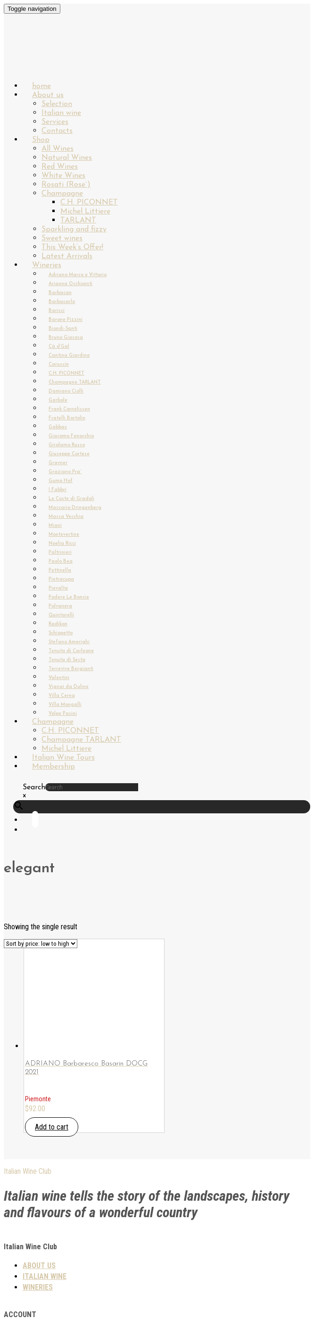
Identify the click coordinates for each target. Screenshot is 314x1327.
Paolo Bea (61, 561)
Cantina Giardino (69, 355)
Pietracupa (61, 579)
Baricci (57, 310)
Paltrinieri (60, 552)
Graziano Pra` (65, 472)
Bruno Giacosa (66, 337)
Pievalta (58, 588)
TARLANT (78, 220)
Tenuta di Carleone (71, 651)
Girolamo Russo (67, 445)
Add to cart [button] (51, 1126)
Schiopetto (61, 633)
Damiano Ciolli (66, 391)
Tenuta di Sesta (67, 660)
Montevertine (64, 534)
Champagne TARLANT (75, 382)
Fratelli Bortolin (67, 418)
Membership (53, 766)
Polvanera (60, 606)
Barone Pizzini (66, 319)
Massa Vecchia (66, 516)
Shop (41, 140)
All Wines (57, 149)
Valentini (59, 677)
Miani (55, 525)
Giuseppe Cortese (69, 454)
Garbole (58, 400)
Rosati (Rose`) (66, 184)
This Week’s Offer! (72, 247)
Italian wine (61, 113)
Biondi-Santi (63, 328)
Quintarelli (61, 615)
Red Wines (59, 167)
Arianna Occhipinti (70, 284)
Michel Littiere (85, 211)
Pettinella (60, 570)
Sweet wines (62, 238)
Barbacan (60, 292)
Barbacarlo (62, 301)
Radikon (58, 624)
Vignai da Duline (69, 686)
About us (48, 95)
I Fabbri (57, 489)
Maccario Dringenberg (75, 507)
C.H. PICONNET (89, 202)
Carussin (59, 364)
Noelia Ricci (62, 543)
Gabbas (58, 427)
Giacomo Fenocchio (71, 436)
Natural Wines (66, 158)
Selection (56, 104)
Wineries (46, 265)
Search (34, 787)
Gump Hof (61, 480)
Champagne (62, 193)
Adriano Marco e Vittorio (78, 275)
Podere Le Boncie (69, 597)
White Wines (63, 176)
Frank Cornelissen (69, 409)
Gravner (58, 463)
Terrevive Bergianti (71, 669)
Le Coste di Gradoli (71, 498)
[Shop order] (40, 943)
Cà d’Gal (59, 346)
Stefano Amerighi (69, 642)
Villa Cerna (62, 695)
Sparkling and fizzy (74, 229)
